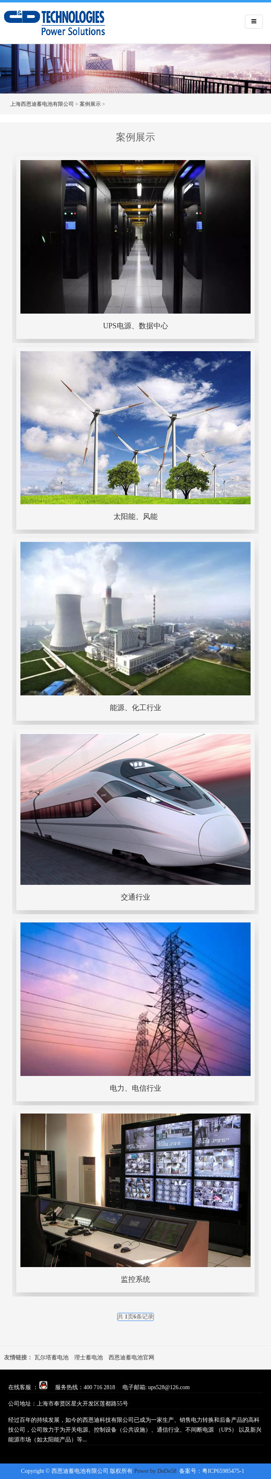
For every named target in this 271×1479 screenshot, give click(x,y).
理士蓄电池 (88, 1357)
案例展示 (90, 104)
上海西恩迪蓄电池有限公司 (42, 104)
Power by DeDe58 (155, 1471)
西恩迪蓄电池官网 (131, 1357)
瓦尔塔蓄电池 (51, 1357)
